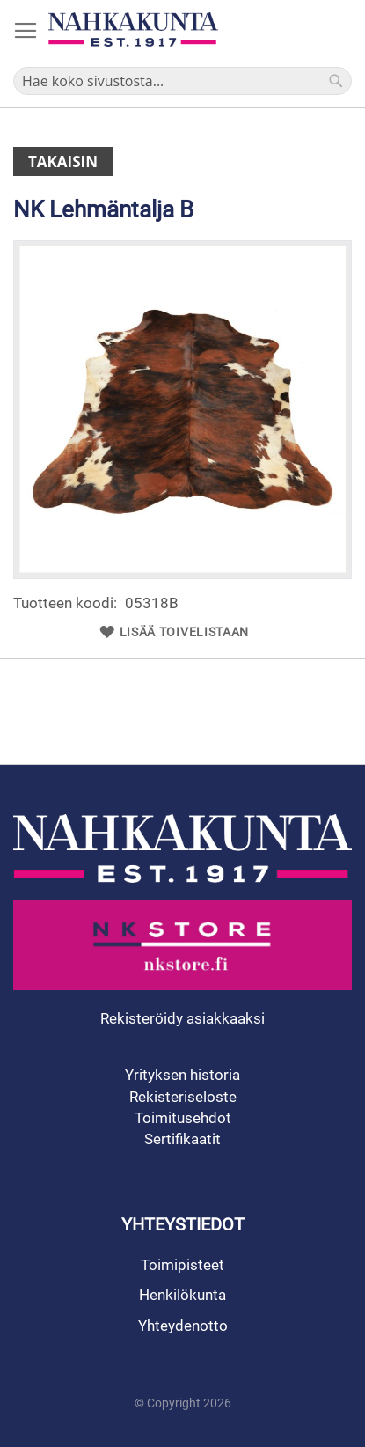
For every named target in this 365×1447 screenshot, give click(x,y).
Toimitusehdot (183, 1118)
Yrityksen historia (182, 1074)
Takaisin (63, 161)
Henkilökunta (182, 1295)
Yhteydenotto (183, 1325)
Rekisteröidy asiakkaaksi (182, 1018)
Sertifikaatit (182, 1139)
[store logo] (133, 29)
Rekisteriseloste (183, 1096)
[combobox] (182, 81)
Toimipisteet (182, 1265)
